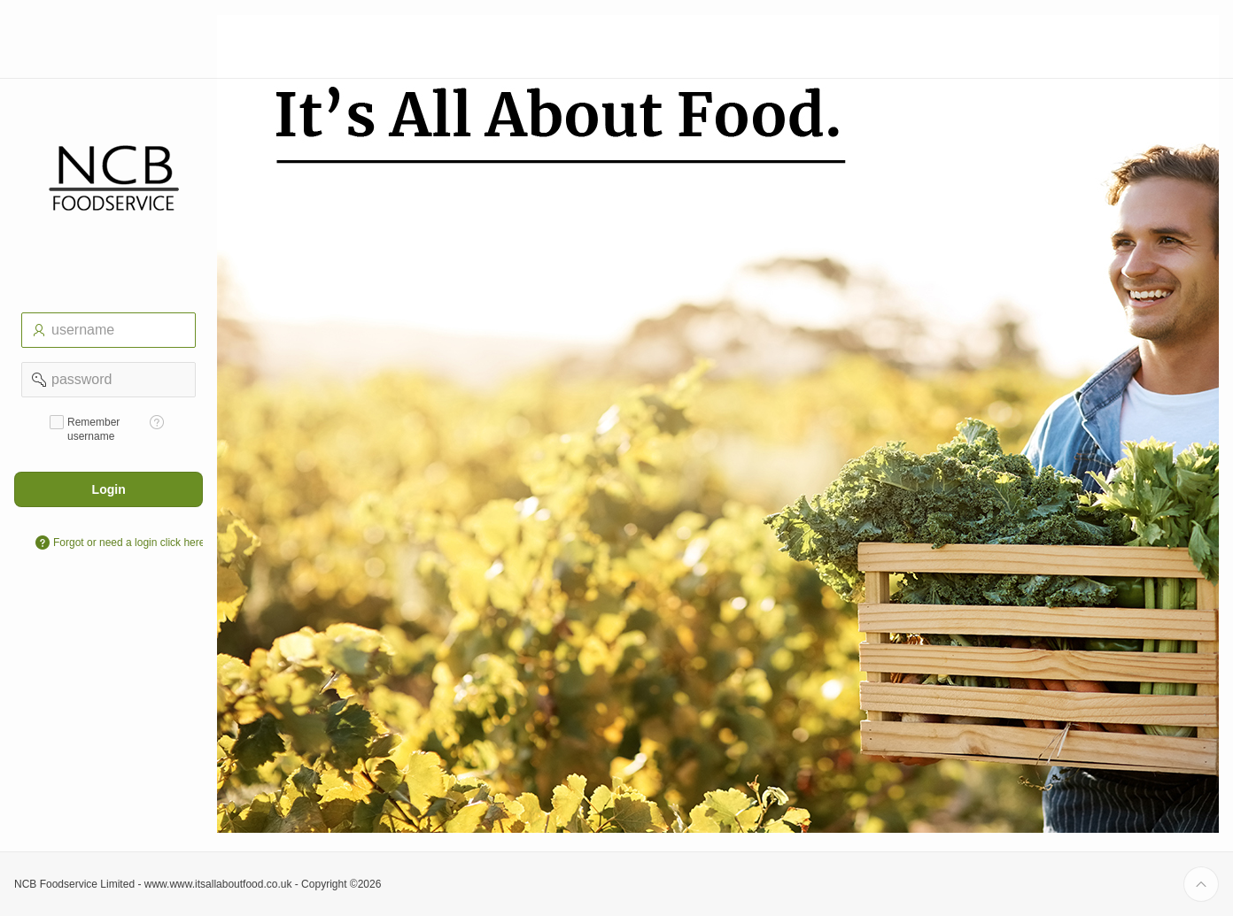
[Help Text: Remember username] (156, 422)
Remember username (93, 429)
